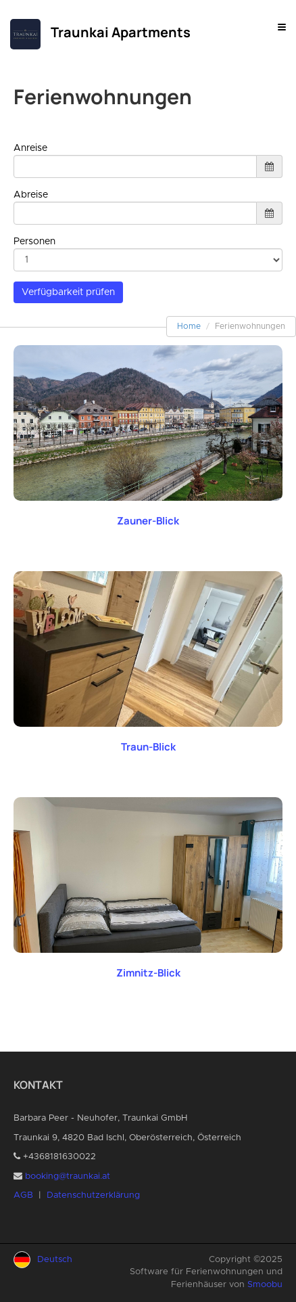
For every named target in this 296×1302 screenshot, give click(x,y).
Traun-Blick (148, 747)
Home (189, 326)
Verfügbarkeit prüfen (68, 292)
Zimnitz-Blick (148, 973)
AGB (23, 1195)
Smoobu (264, 1284)
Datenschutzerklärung (93, 1195)
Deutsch (54, 1259)
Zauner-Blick (148, 521)
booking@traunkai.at (67, 1176)
